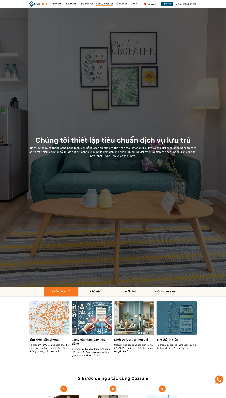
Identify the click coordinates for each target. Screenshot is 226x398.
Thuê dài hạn (70, 4)
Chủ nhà (95, 291)
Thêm (134, 4)
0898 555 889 (189, 4)
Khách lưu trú (61, 291)
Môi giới (130, 291)
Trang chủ (56, 4)
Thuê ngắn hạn (86, 4)
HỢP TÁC (167, 4)
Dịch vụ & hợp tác (104, 4)
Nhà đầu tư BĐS (164, 291)
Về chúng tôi (121, 4)
